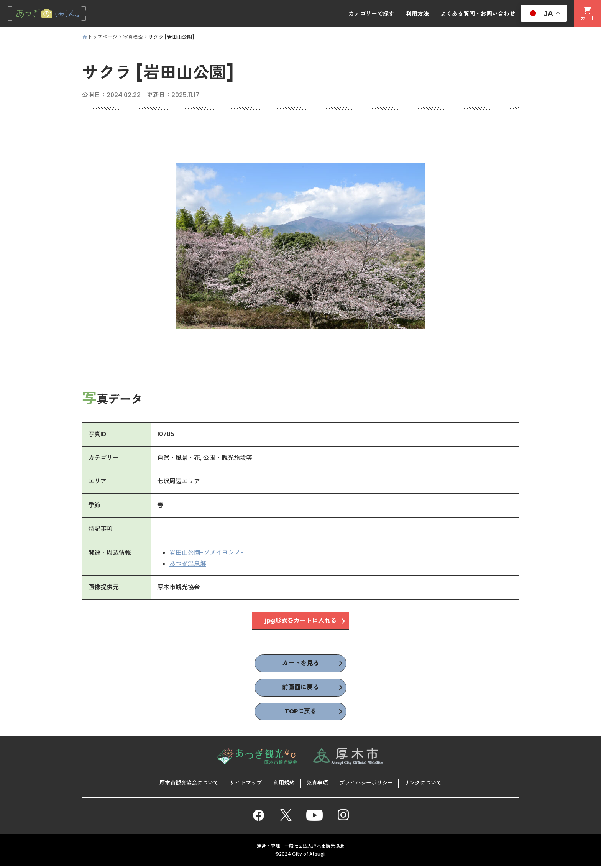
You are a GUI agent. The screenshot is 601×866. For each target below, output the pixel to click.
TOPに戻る (300, 711)
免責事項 (317, 783)
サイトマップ (246, 783)
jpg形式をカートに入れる (300, 620)
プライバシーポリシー (366, 783)
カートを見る (300, 663)
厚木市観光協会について (188, 783)
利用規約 (284, 783)
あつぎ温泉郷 (187, 563)
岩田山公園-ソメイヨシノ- (206, 552)
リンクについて (423, 783)
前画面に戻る (300, 687)
